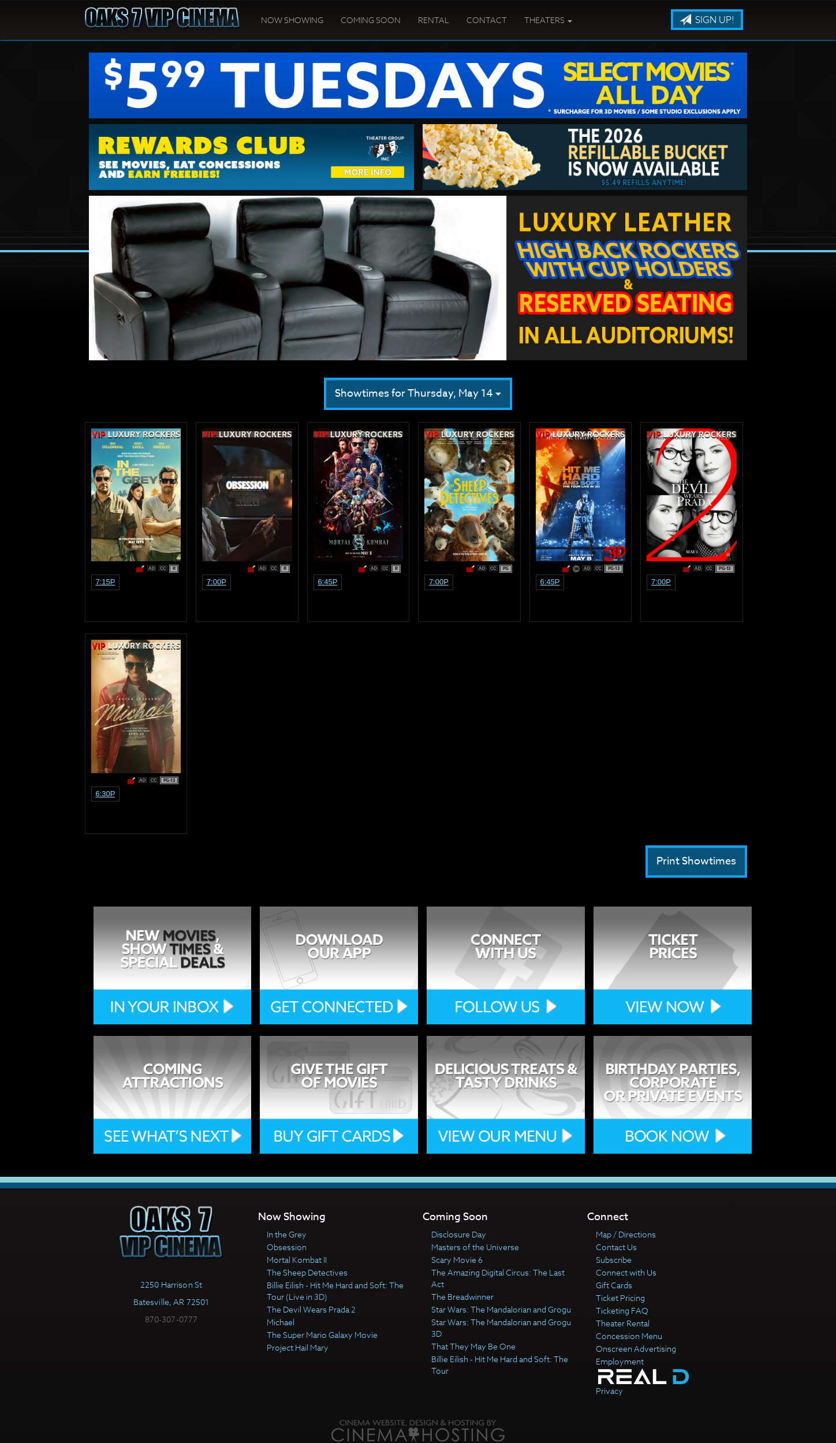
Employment (620, 1361)
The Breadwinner (462, 1296)
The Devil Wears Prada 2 (311, 1309)
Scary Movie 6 (457, 1259)
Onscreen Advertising (636, 1348)
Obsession (287, 1246)
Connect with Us (626, 1272)
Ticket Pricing (620, 1297)
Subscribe (614, 1259)
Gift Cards (614, 1285)
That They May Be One (473, 1346)
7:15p (105, 581)
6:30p (105, 793)
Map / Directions (626, 1234)
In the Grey (287, 1234)
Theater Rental (623, 1323)
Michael (280, 1322)
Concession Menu (629, 1335)
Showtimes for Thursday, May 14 (418, 393)
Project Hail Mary (298, 1347)
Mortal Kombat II (297, 1259)
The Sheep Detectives (307, 1272)
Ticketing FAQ (622, 1310)
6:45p (327, 581)
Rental (433, 19)
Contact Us (616, 1246)
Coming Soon (371, 19)
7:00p (216, 581)
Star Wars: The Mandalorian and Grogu (501, 1309)
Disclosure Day (458, 1234)
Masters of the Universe (475, 1246)
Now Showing (292, 19)
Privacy (609, 1390)
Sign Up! (707, 20)
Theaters (548, 19)
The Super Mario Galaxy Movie (322, 1334)
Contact (486, 19)
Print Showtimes (696, 861)
